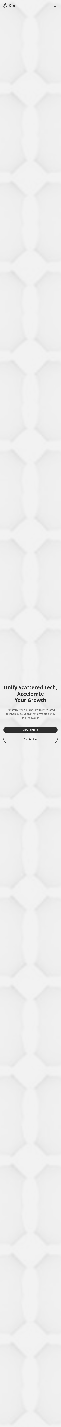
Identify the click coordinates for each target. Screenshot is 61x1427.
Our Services (30, 739)
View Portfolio (30, 729)
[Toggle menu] (55, 5)
